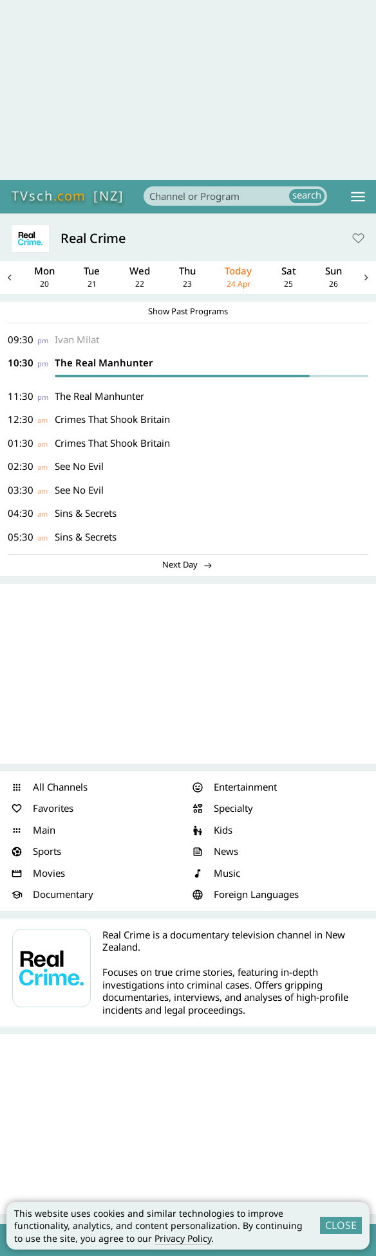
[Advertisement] (188, 90)
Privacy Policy (183, 1238)
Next (366, 277)
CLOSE (341, 1225)
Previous (9, 277)
